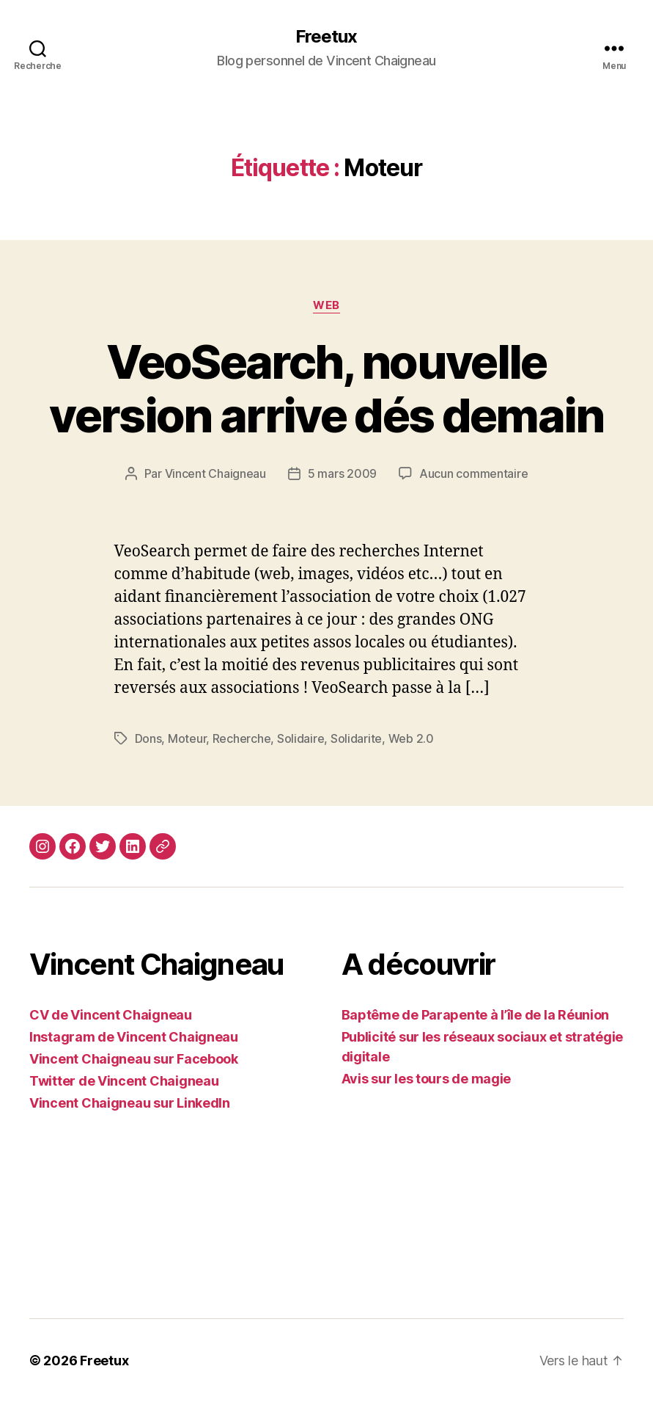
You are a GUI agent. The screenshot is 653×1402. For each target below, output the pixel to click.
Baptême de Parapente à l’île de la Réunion (476, 1015)
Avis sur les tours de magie (427, 1078)
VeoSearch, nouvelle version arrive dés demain (326, 388)
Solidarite (356, 738)
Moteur (187, 738)
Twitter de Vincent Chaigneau (123, 1081)
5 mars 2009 (342, 473)
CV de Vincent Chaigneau (110, 1015)
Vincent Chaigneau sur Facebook (133, 1059)
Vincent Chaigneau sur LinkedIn (129, 1103)
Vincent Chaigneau (215, 473)
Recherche (242, 738)
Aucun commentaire (473, 473)
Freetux (326, 37)
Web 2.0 (411, 738)
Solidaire (301, 738)
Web (326, 305)
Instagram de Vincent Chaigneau (133, 1037)
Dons (148, 738)
